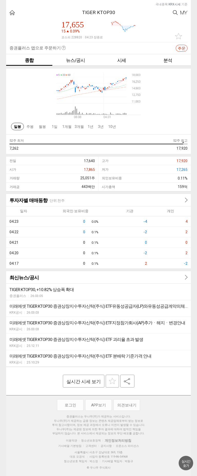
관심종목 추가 (178, 36)
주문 (181, 48)
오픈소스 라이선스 (127, 446)
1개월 (67, 127)
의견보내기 (126, 405)
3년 (101, 127)
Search (175, 12)
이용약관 (71, 440)
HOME (12, 12)
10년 (112, 127)
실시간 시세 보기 (83, 381)
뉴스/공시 (75, 60)
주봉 (30, 127)
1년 (90, 127)
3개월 (79, 127)
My (184, 13)
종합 (29, 60)
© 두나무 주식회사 (99, 467)
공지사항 (106, 446)
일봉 (17, 127)
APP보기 (98, 405)
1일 (54, 127)
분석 (167, 60)
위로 (186, 463)
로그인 (70, 405)
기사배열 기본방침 (70, 446)
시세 (121, 60)
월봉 (42, 127)
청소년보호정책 (91, 440)
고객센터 (91, 446)
